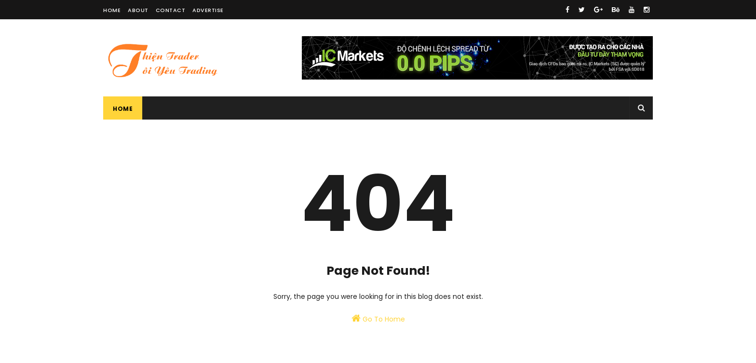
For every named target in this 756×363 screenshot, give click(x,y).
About (138, 10)
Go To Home (378, 318)
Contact (171, 10)
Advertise (208, 10)
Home (112, 10)
